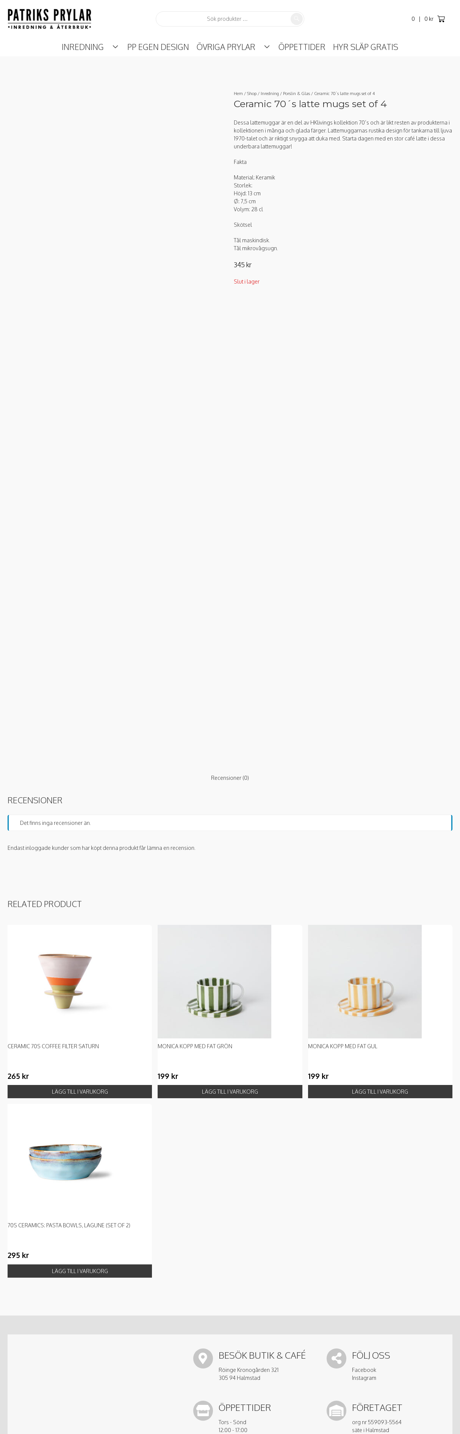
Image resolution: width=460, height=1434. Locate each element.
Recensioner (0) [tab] (230, 778)
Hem (238, 93)
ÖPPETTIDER (294, 47)
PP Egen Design (158, 47)
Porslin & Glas (296, 93)
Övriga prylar (226, 47)
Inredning (91, 47)
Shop (252, 93)
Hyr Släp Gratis (358, 47)
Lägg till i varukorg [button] (80, 1091)
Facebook (364, 1370)
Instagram (364, 1378)
